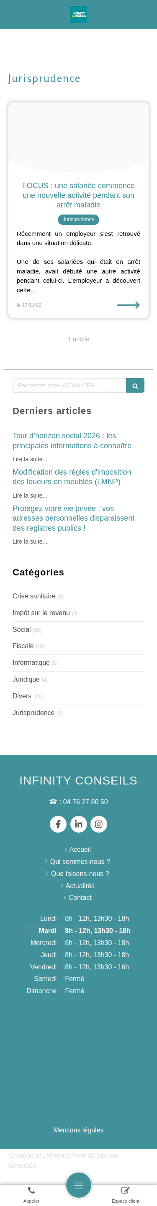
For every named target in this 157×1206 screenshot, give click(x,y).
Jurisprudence (34, 712)
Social (22, 629)
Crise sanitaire (34, 596)
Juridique (26, 679)
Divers (22, 696)
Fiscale (23, 645)
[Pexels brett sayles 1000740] (78, 137)
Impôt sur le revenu (41, 612)
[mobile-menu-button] (78, 1185)
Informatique (31, 662)
